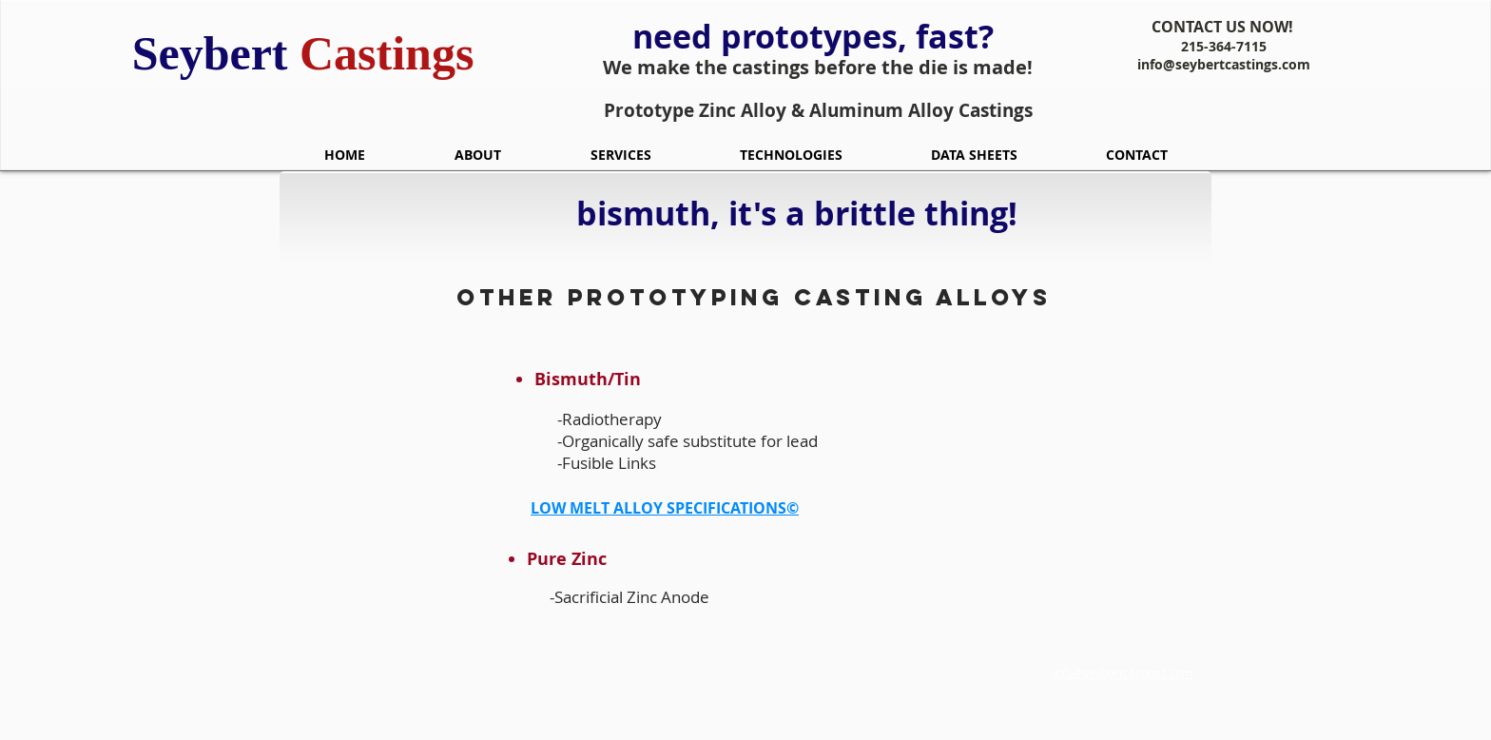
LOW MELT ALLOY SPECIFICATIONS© (665, 507)
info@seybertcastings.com (1223, 64)
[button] (620, 155)
